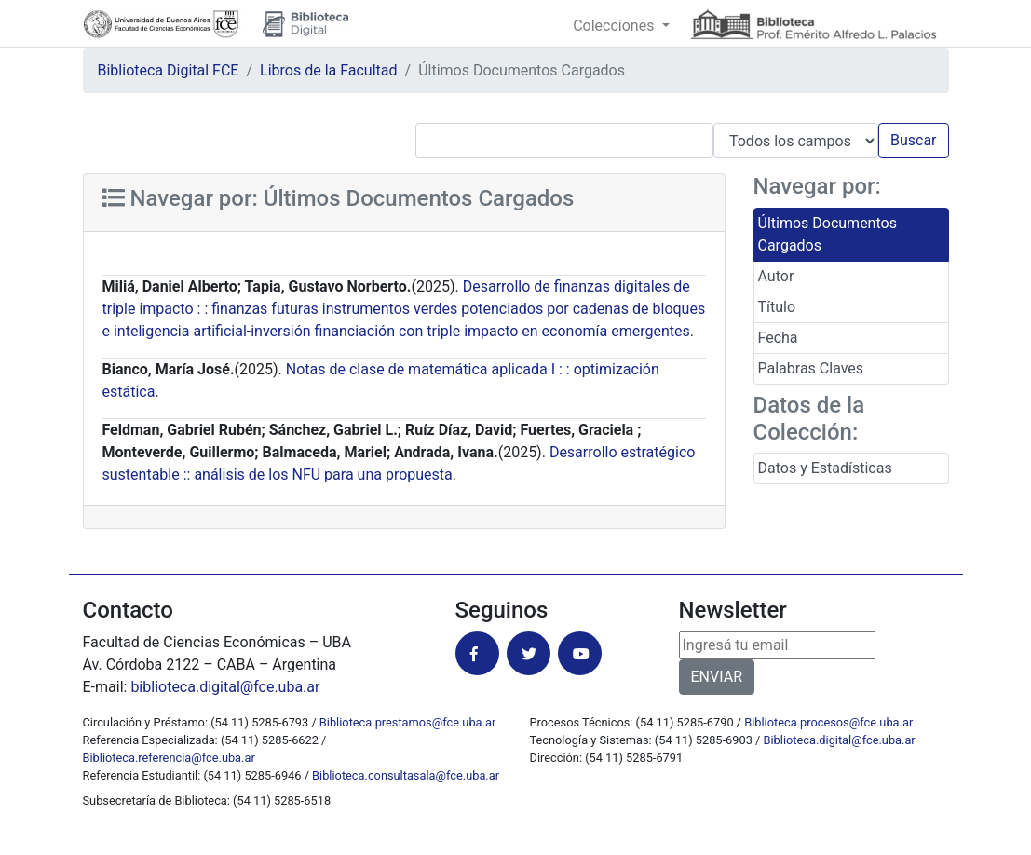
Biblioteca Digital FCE (168, 70)
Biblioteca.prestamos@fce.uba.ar (407, 722)
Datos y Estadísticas (825, 468)
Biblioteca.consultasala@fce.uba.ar (405, 775)
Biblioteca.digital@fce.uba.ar (840, 740)
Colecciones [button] (615, 25)
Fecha (778, 337)
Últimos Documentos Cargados (827, 234)
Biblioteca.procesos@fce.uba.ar (828, 722)
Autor (776, 276)
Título (777, 307)
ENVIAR (716, 676)
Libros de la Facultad (328, 70)
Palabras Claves (811, 368)
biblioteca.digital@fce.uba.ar (224, 687)
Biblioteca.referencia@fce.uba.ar (169, 758)
